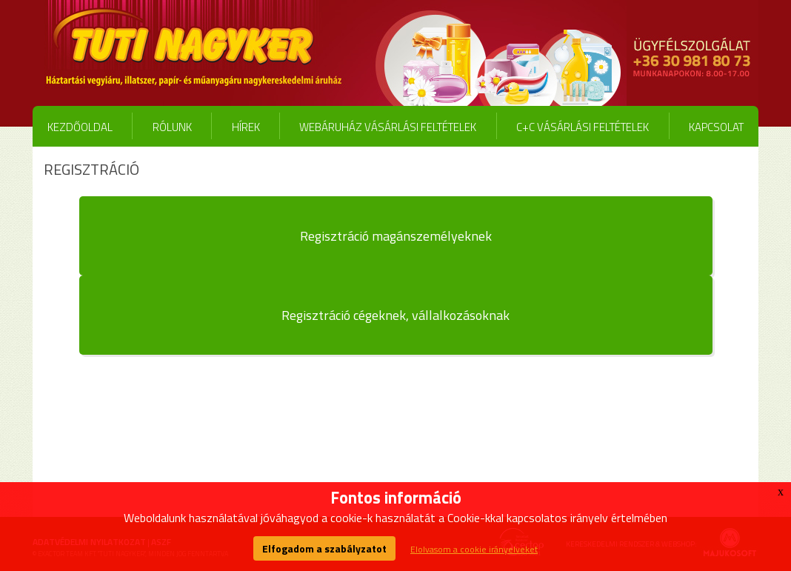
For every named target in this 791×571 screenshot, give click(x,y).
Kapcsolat (716, 127)
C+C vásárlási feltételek (582, 127)
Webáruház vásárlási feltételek (387, 127)
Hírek (246, 127)
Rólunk (172, 127)
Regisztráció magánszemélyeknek (396, 236)
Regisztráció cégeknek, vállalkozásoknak (395, 315)
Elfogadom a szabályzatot (324, 548)
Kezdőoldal (80, 127)
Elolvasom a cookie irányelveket (474, 549)
